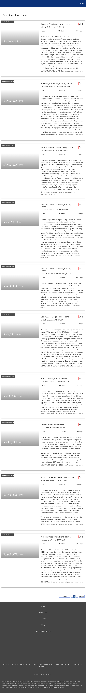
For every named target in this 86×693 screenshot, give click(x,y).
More (82, 3)
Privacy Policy (28, 665)
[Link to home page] (2, 3)
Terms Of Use (10, 665)
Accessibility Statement (52, 665)
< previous (63, 596)
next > (81, 596)
